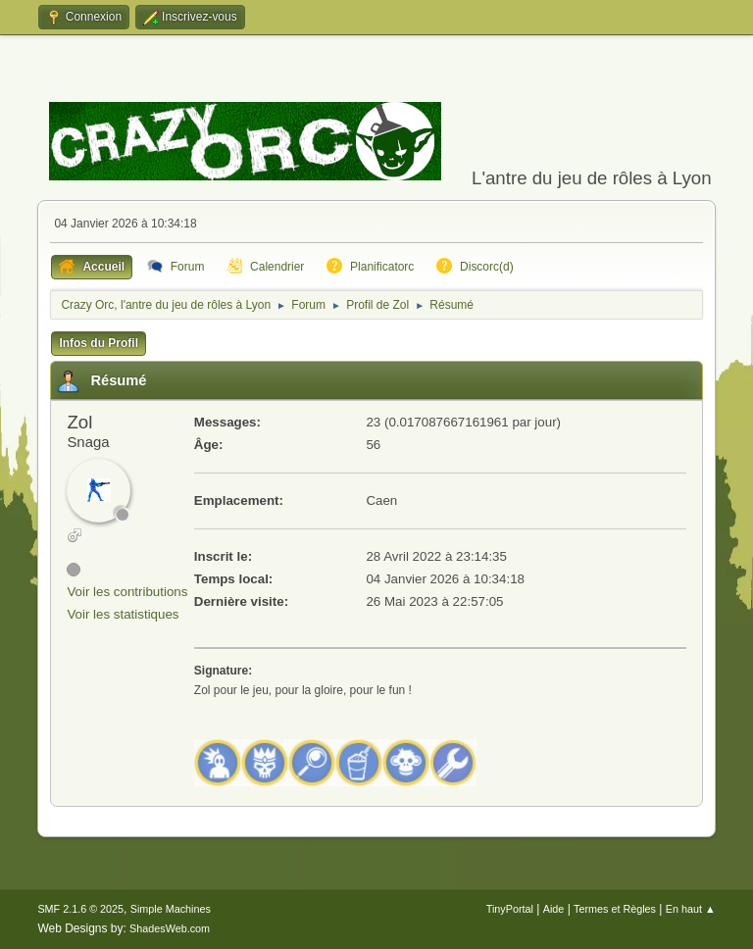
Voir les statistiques (122, 614)
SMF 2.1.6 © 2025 (80, 909)
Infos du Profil (98, 343)
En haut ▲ (691, 909)
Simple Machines (170, 909)
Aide (554, 909)
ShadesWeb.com (169, 928)
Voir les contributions (127, 591)
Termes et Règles (615, 909)
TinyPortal (509, 909)
